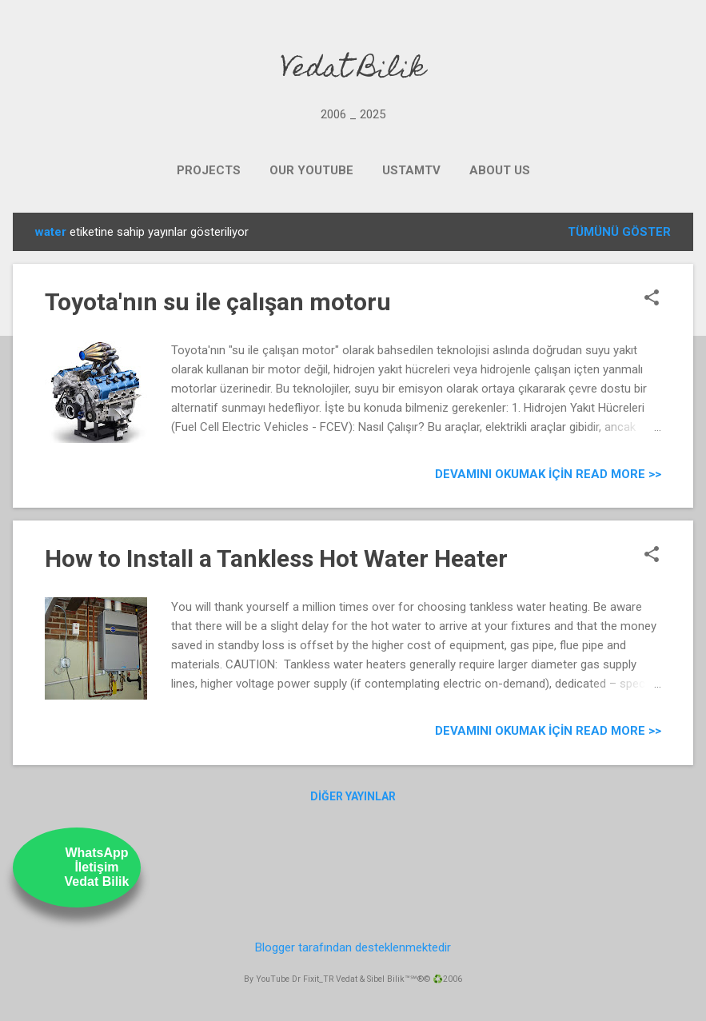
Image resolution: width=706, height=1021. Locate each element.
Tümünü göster (619, 232)
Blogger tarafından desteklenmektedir (353, 947)
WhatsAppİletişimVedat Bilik (97, 867)
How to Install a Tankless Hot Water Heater (276, 558)
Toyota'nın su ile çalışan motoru (218, 302)
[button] (651, 299)
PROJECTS (209, 170)
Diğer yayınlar (353, 796)
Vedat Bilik (353, 70)
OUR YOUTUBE (311, 170)
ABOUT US (499, 170)
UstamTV (411, 170)
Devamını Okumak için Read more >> (548, 474)
